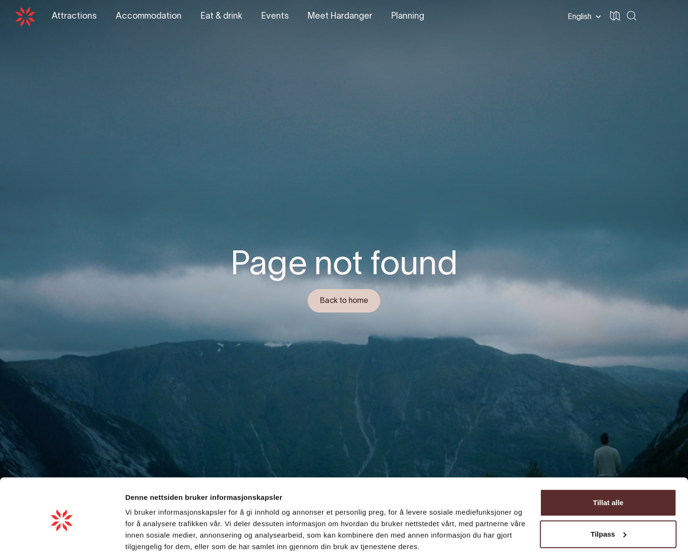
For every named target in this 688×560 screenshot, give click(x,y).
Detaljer (138, 541)
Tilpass (608, 502)
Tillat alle (608, 471)
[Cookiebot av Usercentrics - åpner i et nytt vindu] (62, 541)
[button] (582, 17)
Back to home (344, 301)
